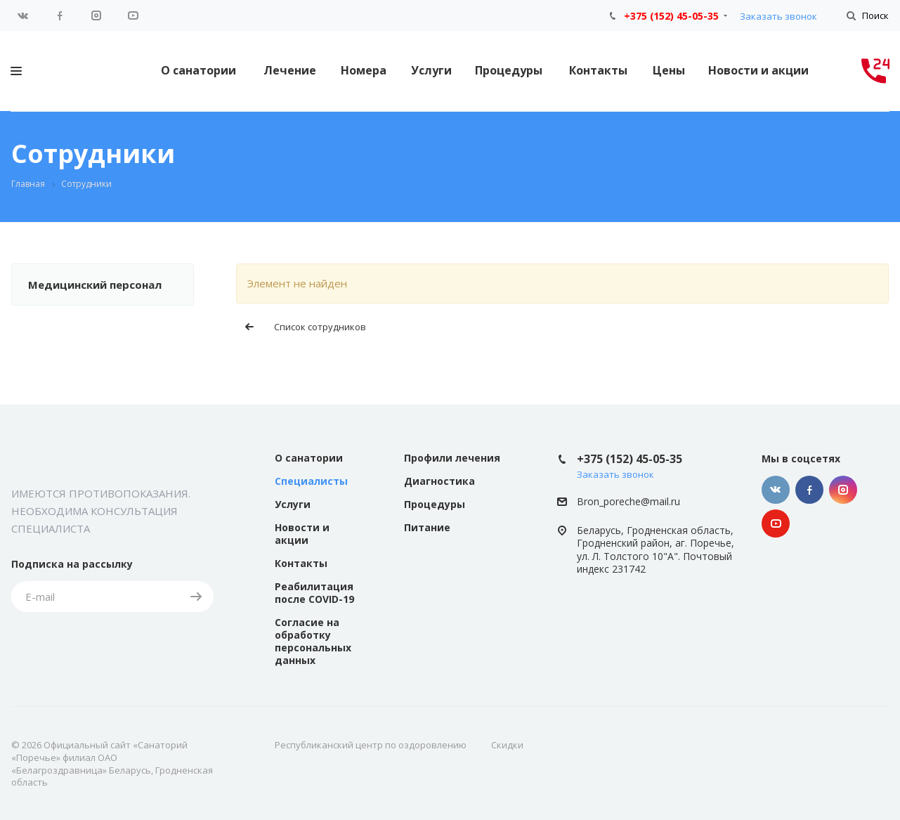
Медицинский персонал (95, 285)
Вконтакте (23, 15)
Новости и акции (758, 70)
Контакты (598, 70)
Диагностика (439, 481)
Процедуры (508, 70)
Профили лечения (452, 457)
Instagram (96, 15)
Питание (427, 527)
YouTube (133, 15)
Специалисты (311, 481)
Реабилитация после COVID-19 (314, 593)
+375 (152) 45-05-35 (671, 15)
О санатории (198, 70)
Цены (669, 70)
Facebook (60, 15)
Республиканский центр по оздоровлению (371, 744)
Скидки (507, 744)
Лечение (289, 70)
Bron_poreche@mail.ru (628, 501)
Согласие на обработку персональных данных (313, 641)
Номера (363, 70)
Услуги (431, 70)
